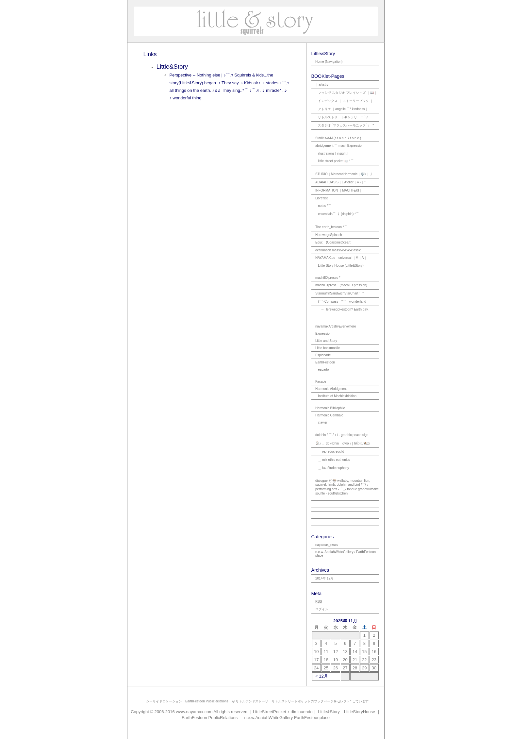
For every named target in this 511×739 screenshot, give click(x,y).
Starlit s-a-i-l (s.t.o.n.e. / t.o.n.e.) (338, 138)
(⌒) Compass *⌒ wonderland (342, 301)
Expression (323, 333)
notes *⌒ (324, 206)
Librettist (321, 198)
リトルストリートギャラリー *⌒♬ (343, 117)
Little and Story (326, 341)
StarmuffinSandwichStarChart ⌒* (339, 293)
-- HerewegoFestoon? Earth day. (345, 309)
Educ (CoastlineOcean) (333, 242)
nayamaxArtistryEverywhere (335, 326)
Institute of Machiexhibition (337, 396)
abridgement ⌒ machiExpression (339, 145)
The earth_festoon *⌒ (331, 227)
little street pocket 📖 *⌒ (336, 161)
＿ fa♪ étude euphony (333, 468)
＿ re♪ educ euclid (331, 451)
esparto (323, 369)
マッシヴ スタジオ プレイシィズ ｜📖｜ (347, 92)
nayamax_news (326, 544)
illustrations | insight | (333, 153)
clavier (322, 422)
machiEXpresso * (327, 277)
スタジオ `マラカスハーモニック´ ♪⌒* (346, 125)
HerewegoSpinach (328, 235)
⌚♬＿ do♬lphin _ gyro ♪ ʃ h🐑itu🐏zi (342, 443)
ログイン (321, 609)
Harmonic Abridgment (331, 389)
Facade (320, 381)
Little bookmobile (327, 348)
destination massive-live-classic (338, 250)
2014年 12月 (324, 578)
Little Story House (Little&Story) (341, 265)
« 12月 (322, 676)
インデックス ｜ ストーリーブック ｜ (345, 101)
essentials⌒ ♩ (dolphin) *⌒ (338, 214)
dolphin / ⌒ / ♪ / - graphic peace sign (341, 435)
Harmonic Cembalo (329, 415)
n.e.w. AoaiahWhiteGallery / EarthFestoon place (345, 553)
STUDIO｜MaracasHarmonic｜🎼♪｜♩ (344, 174)
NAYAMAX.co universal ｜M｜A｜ (341, 258)
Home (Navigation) (328, 61)
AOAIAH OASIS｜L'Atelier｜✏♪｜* (340, 182)
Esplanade (323, 355)
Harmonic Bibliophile (330, 408)
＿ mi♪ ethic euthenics (334, 460)
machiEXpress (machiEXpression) (341, 285)
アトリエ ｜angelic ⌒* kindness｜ (343, 109)
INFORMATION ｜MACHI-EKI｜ (338, 190)
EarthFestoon (325, 362)
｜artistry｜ (323, 84)
